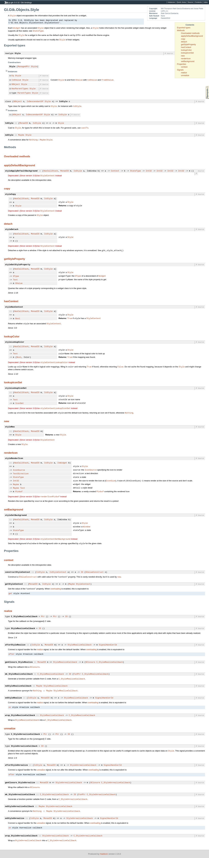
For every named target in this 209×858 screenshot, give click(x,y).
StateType (38, 30)
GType (16, 276)
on (9, 707)
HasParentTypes (20, 88)
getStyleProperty (188, 44)
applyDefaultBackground (192, 36)
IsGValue (16, 80)
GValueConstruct (95, 572)
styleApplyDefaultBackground (21, 171)
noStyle (9, 135)
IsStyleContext (57, 572)
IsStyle (63, 101)
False (120, 366)
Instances (171, 2)
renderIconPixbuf (50, 496)
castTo (84, 127)
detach (184, 42)
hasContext (186, 47)
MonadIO (23, 123)
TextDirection (21, 473)
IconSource (19, 470)
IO (82, 572)
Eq (13, 75)
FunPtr (77, 674)
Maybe (21, 135)
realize (184, 72)
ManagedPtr (24, 66)
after (11, 654)
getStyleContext (14, 584)
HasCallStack (50, 171)
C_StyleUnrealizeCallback (25, 734)
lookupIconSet (187, 53)
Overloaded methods (190, 33)
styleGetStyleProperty (17, 264)
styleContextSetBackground (55, 538)
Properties (181, 64)
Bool (17, 318)
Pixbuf (19, 491)
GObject (16, 84)
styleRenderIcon (14, 458)
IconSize (110, 480)
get (10, 593)
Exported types (183, 27)
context (184, 67)
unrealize (185, 75)
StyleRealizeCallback (23, 628)
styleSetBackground (16, 515)
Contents (198, 2)
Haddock (104, 854)
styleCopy (10, 194)
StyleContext (47, 175)
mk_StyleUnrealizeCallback (20, 794)
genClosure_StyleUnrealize (20, 782)
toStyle (77, 106)
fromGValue (107, 79)
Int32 (149, 171)
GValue (79, 79)
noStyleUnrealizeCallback (19, 806)
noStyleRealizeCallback (18, 686)
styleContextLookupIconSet (55, 408)
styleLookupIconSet (16, 388)
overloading (55, 589)
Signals (180, 70)
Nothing (33, 139)
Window (86, 526)
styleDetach (11, 229)
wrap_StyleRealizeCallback (20, 715)
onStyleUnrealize (14, 818)
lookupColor (186, 50)
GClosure (90, 662)
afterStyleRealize (15, 645)
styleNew (10, 427)
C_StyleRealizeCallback (24, 616)
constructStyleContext (17, 572)
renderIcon (186, 58)
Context (115, 171)
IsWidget (62, 463)
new (183, 56)
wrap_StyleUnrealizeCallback (21, 835)
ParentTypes (24, 93)
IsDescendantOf (35, 101)
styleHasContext (14, 307)
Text (15, 279)
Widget (16, 27)
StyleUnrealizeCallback (24, 746)
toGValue (92, 79)
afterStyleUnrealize (16, 765)
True (69, 318)
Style (13, 15)
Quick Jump (181, 2)
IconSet (19, 403)
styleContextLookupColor (54, 362)
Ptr (43, 616)
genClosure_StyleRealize (19, 662)
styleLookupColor (14, 342)
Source (190, 2)
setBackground (187, 61)
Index (206, 2)
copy (183, 39)
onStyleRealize (13, 698)
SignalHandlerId (108, 645)
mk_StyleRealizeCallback (19, 674)
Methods (181, 30)
